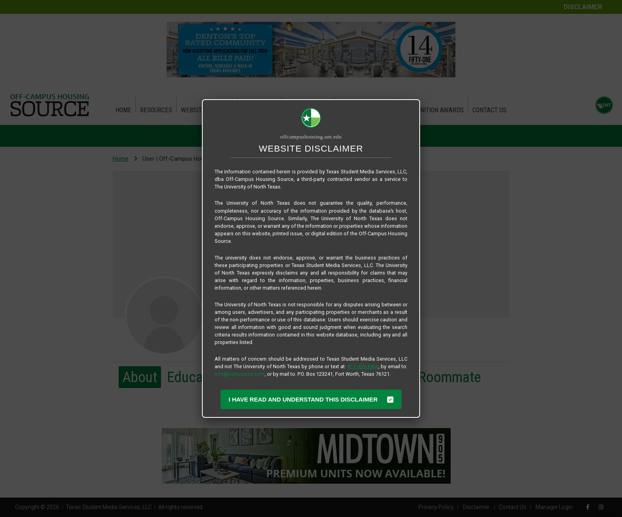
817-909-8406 (362, 366)
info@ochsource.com (240, 374)
